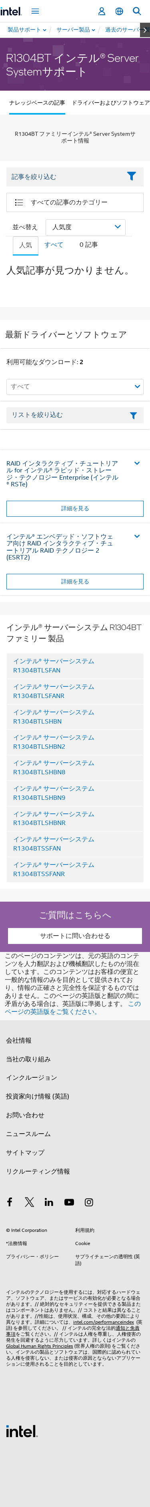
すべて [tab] (54, 245)
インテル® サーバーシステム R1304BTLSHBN (53, 717)
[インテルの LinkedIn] (49, 1203)
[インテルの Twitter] (29, 1203)
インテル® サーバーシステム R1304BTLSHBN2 (53, 742)
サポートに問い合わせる (75, 936)
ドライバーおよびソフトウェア (111, 102)
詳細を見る (75, 508)
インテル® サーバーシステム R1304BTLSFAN (53, 665)
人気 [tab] (25, 245)
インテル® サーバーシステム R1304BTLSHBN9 (53, 793)
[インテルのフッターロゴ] (22, 1431)
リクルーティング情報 (38, 1172)
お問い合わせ (25, 1115)
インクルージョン (31, 1078)
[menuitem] (74, 30)
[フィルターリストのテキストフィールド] (75, 415)
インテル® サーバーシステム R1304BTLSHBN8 (53, 767)
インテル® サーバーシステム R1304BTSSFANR (53, 869)
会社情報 (19, 1041)
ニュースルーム (28, 1134)
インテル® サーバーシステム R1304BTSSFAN (53, 844)
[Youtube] (69, 1203)
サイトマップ (25, 1153)
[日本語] (119, 11)
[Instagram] (89, 1203)
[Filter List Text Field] (64, 177)
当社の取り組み (28, 1059)
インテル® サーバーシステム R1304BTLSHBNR (53, 818)
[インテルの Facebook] (9, 1203)
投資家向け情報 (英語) (37, 1097)
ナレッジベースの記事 (37, 102)
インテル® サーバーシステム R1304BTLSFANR (53, 691)
